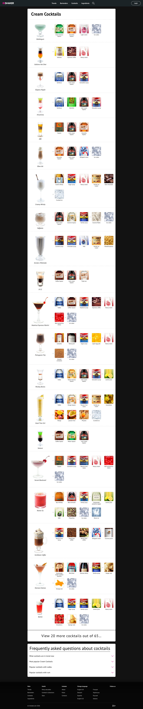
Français (95, 689)
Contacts (64, 696)
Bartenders (64, 3)
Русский (95, 696)
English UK (80, 689)
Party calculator (46, 689)
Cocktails (75, 3)
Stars (43, 696)
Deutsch (79, 693)
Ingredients (85, 3)
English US (80, 699)
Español (79, 696)
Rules (63, 693)
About (63, 689)
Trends (54, 3)
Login (136, 3)
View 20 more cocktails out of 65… (71, 635)
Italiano (95, 699)
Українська (96, 693)
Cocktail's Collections (48, 693)
